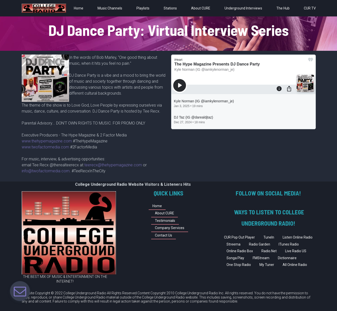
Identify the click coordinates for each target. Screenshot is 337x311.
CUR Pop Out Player (239, 237)
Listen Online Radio (298, 237)
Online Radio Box (239, 251)
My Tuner (266, 265)
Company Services (169, 228)
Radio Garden (259, 244)
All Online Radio (295, 265)
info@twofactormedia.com (46, 171)
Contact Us (163, 235)
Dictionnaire (287, 258)
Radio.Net (269, 251)
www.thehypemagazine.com (47, 141)
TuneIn (268, 237)
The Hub (283, 8)
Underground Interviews (243, 8)
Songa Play (235, 258)
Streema (233, 244)
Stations (170, 8)
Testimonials (165, 221)
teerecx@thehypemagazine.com (113, 165)
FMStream (261, 258)
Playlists (142, 8)
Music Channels (110, 8)
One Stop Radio (238, 265)
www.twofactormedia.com (45, 147)
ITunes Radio (289, 244)
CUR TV (310, 8)
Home (78, 8)
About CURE (200, 8)
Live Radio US (295, 251)
